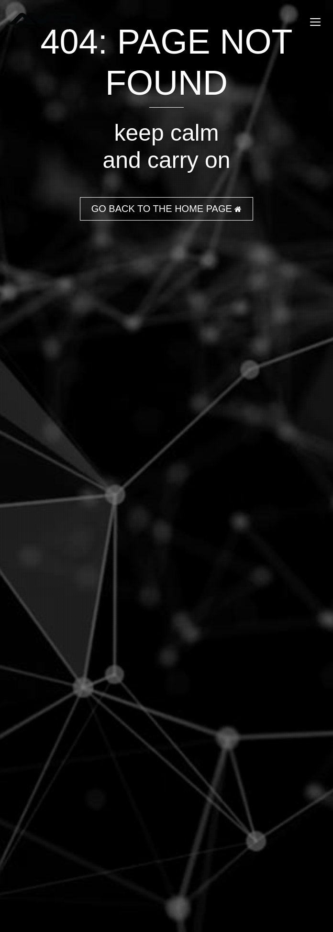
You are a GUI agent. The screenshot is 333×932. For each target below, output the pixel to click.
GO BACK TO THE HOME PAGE (166, 208)
